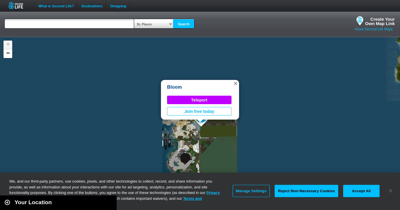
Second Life (19, 5)
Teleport (199, 100)
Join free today (199, 111)
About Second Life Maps (374, 29)
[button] (235, 83)
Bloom (174, 87)
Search (184, 24)
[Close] (390, 190)
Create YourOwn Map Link (380, 21)
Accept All (361, 191)
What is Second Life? (56, 5)
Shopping (118, 5)
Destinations (91, 5)
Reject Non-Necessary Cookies (306, 191)
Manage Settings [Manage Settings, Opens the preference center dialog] (251, 191)
